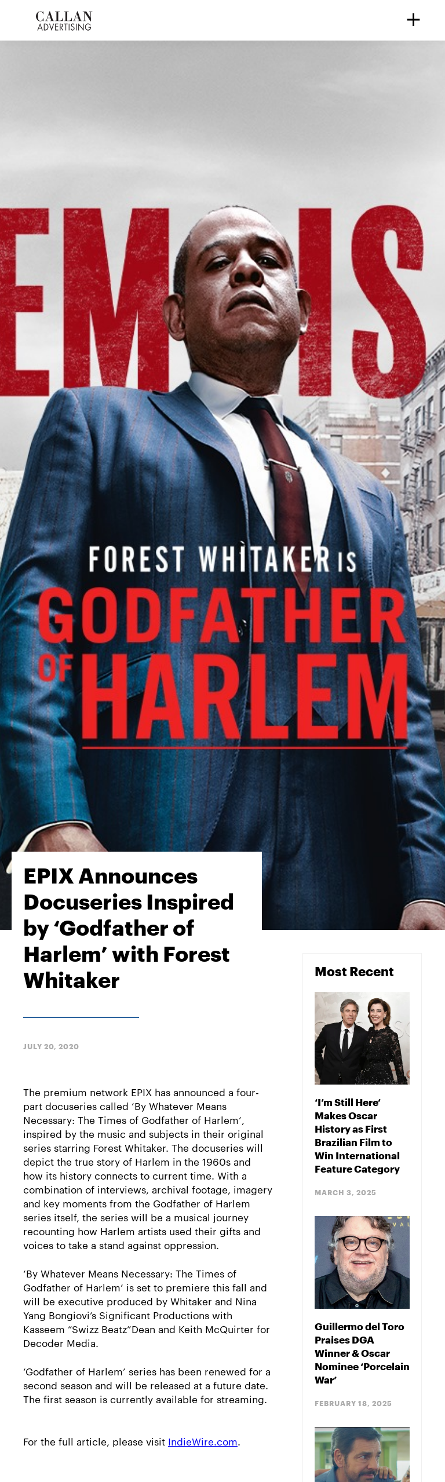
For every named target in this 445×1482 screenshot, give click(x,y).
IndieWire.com (203, 1441)
